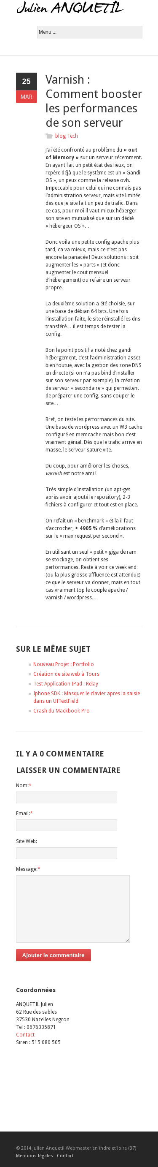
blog (60, 136)
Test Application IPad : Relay (65, 684)
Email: (24, 813)
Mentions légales (34, 1156)
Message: (28, 869)
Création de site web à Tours (66, 674)
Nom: (24, 786)
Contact (25, 1035)
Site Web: (26, 841)
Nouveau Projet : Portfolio (63, 664)
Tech (72, 136)
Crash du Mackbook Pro (61, 711)
